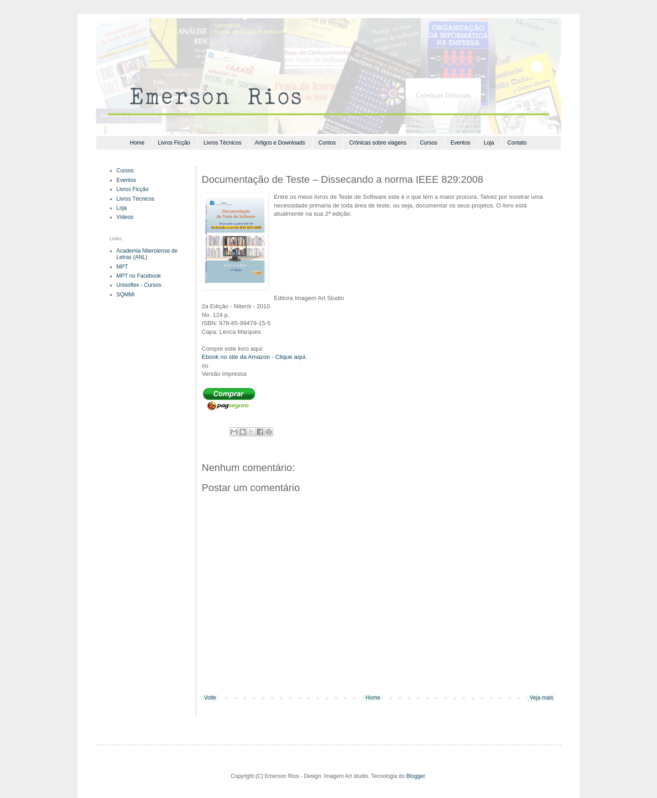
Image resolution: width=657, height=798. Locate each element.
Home (137, 143)
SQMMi (125, 294)
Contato (517, 143)
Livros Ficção (174, 143)
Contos (327, 143)
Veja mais (541, 697)
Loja (489, 143)
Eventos (460, 143)
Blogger (416, 776)
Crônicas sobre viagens (377, 143)
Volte (210, 697)
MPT (122, 267)
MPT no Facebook (138, 276)
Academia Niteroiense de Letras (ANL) (146, 254)
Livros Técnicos (222, 143)
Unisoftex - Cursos (139, 285)
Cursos (428, 143)
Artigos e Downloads (280, 143)
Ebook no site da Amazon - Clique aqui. (254, 356)
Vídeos (124, 217)
